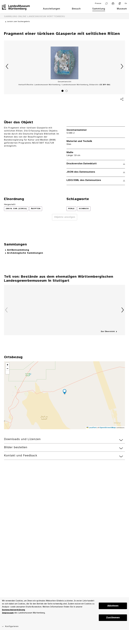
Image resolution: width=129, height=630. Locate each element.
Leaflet (92, 428)
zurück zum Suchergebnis (18, 22)
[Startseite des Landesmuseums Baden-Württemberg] (16, 10)
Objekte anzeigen (64, 217)
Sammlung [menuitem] (98, 8)
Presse (98, 3)
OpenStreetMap (107, 428)
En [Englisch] (126, 3)
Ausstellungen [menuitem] (51, 8)
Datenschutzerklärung (13, 610)
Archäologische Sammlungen (25, 253)
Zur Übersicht (108, 331)
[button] (64, 392)
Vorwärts (122, 66)
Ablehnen (112, 606)
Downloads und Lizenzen (22, 439)
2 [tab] (67, 91)
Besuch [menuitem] (76, 8)
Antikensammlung (18, 250)
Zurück (7, 66)
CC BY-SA (105, 85)
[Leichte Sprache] (113, 3)
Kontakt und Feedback (20, 455)
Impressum (8, 613)
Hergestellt (9, 204)
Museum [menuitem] (122, 8)
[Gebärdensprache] (119, 3)
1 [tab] (63, 91)
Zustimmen (113, 617)
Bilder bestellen (15, 447)
